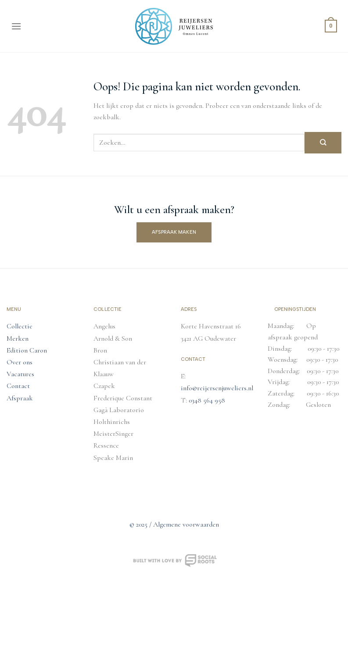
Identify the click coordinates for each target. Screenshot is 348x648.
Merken (18, 338)
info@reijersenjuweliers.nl (217, 388)
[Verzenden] (323, 142)
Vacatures (20, 374)
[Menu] (16, 26)
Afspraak (20, 398)
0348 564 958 (207, 400)
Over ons (19, 362)
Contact (18, 385)
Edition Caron (27, 350)
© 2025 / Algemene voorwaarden (174, 524)
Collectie (19, 326)
